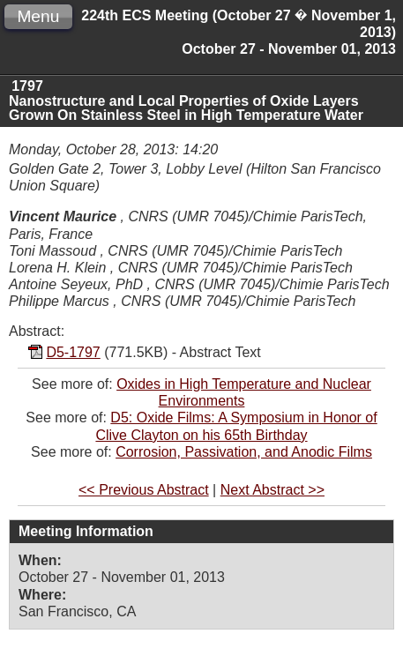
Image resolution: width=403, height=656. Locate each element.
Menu (38, 16)
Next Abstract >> (272, 489)
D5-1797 (73, 352)
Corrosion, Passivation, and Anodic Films (244, 451)
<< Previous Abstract (143, 489)
